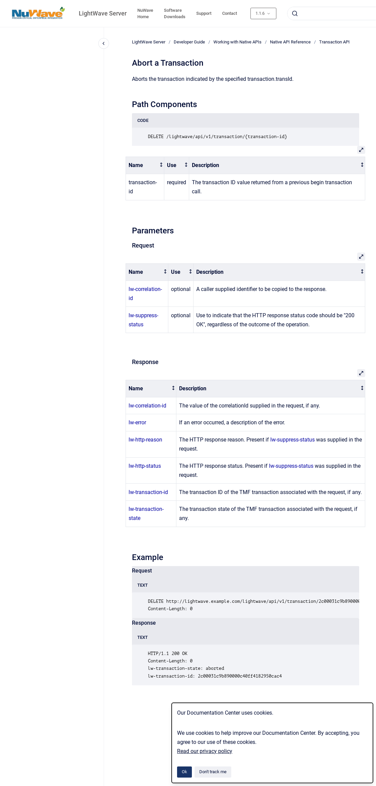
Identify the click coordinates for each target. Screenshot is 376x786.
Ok (184, 771)
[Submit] (294, 13)
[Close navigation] (103, 43)
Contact (229, 13)
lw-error (137, 422)
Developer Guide (189, 41)
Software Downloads (174, 14)
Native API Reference (290, 41)
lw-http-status (145, 466)
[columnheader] (145, 165)
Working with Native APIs (237, 41)
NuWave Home (145, 14)
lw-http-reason (145, 439)
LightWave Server (103, 13)
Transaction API (334, 41)
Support (203, 13)
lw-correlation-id (147, 405)
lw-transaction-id (148, 492)
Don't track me (213, 771)
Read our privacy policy (204, 751)
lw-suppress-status (292, 439)
